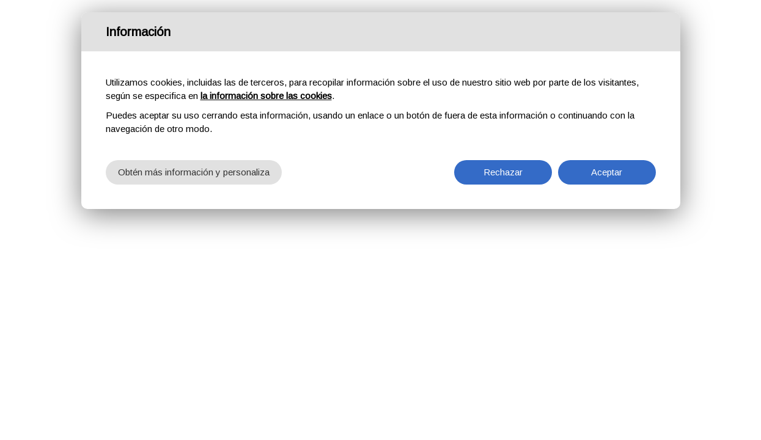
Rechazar (503, 172)
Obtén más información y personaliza (194, 172)
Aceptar (606, 172)
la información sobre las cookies (266, 95)
